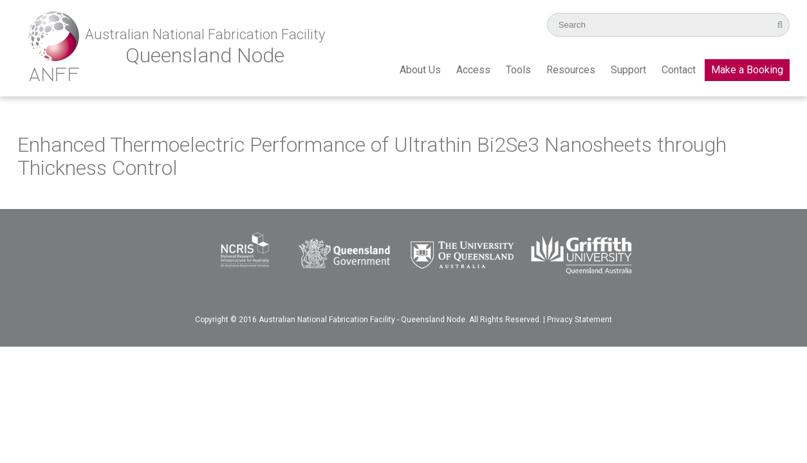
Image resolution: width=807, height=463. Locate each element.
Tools (518, 70)
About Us (420, 70)
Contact (679, 70)
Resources (570, 70)
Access (473, 70)
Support (628, 70)
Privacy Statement (579, 319)
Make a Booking (747, 70)
